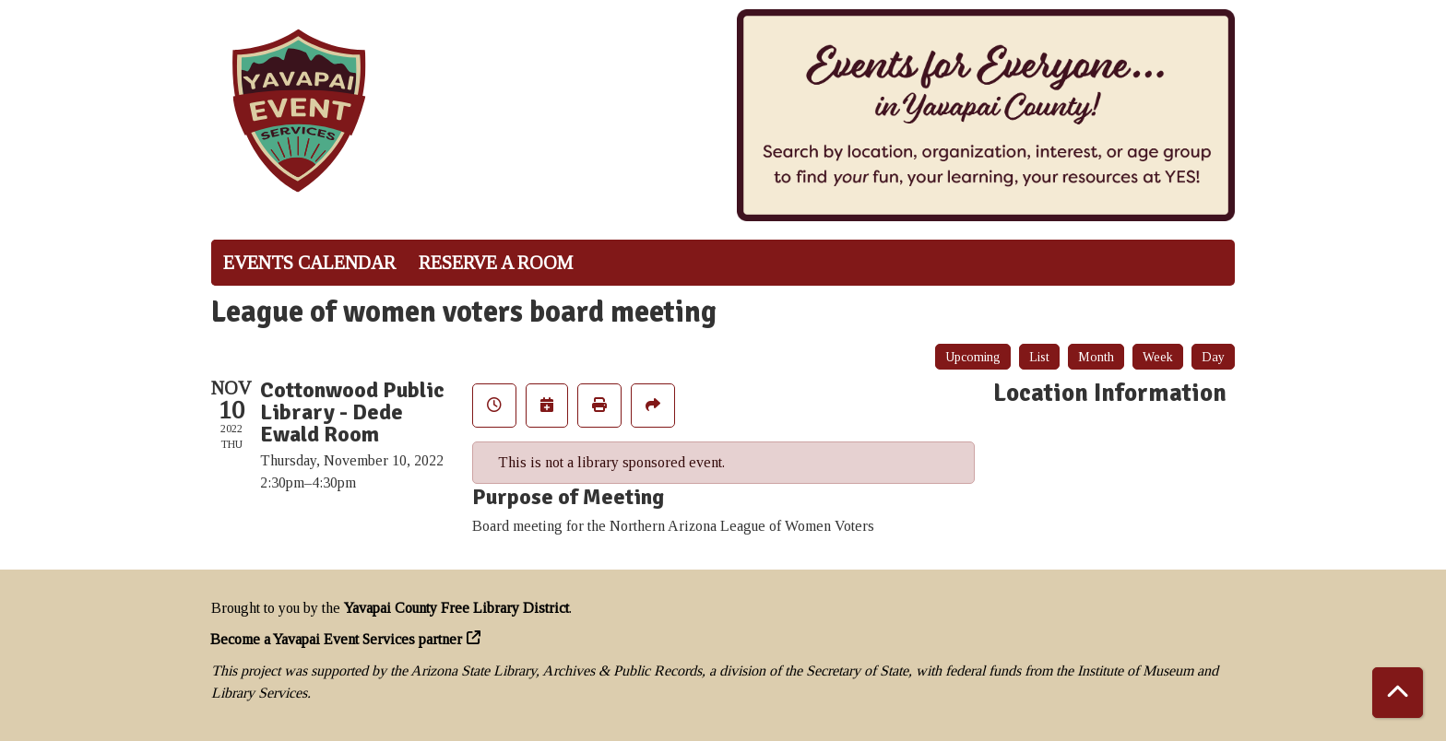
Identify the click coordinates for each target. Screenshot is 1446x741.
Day (1213, 357)
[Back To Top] (1397, 692)
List (1039, 357)
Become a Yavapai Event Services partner (336, 639)
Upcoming (973, 357)
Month (1096, 357)
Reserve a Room (496, 263)
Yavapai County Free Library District (456, 608)
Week (1158, 357)
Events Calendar (309, 263)
